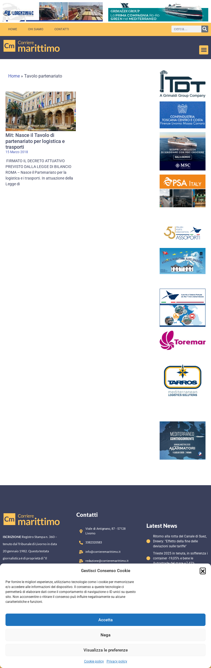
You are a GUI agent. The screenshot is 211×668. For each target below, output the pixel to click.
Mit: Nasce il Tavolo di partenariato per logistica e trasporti (35, 141)
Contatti (61, 29)
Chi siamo (35, 29)
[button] (203, 570)
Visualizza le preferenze (106, 650)
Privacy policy (117, 661)
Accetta (105, 619)
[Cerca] (204, 29)
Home (12, 29)
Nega (105, 635)
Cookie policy (94, 661)
